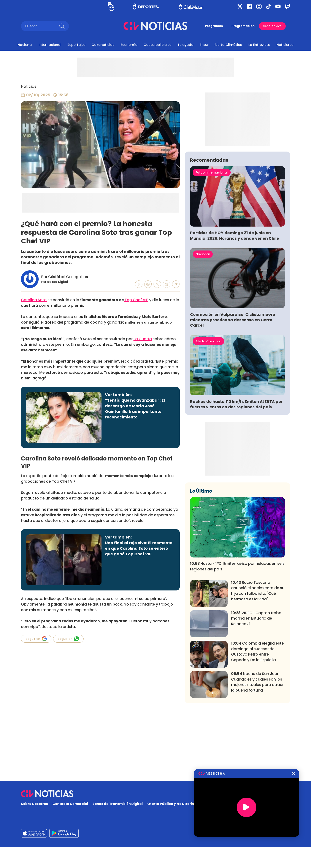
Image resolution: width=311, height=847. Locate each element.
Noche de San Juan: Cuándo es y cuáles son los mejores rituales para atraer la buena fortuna (257, 746)
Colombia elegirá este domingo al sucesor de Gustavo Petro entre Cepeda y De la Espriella (257, 715)
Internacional (50, 44)
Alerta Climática (228, 44)
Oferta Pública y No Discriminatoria (178, 804)
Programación (243, 26)
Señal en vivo (272, 26)
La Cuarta (142, 338)
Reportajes (76, 44)
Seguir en (36, 639)
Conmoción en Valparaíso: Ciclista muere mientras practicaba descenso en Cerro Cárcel (232, 384)
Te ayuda (186, 44)
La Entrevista (259, 44)
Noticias (28, 86)
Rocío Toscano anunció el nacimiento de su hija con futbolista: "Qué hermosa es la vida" (257, 654)
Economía (129, 44)
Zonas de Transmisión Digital (118, 804)
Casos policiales (157, 44)
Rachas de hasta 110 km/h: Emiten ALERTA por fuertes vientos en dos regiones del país (236, 468)
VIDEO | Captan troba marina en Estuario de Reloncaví (256, 682)
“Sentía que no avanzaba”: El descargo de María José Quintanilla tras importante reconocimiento (135, 409)
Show (204, 44)
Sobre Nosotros (34, 804)
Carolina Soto (34, 299)
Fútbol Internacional (212, 236)
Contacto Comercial (70, 804)
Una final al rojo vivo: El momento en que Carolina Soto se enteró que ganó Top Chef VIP (139, 548)
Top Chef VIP (136, 299)
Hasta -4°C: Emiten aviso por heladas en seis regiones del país (237, 630)
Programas (214, 26)
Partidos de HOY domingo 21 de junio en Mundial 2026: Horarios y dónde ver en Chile (234, 299)
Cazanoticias (103, 44)
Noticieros (285, 44)
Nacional (25, 44)
